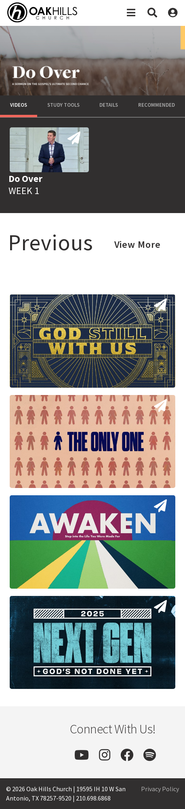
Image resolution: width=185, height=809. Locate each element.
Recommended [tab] (156, 104)
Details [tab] (108, 104)
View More (137, 244)
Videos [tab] (18, 104)
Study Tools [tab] (63, 104)
